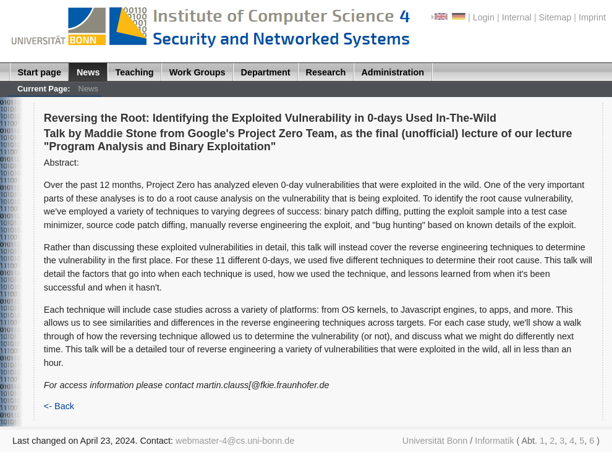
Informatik (494, 441)
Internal (517, 17)
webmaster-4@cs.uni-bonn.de (235, 441)
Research (326, 72)
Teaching (135, 72)
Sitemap (554, 17)
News (88, 72)
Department (266, 72)
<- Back (59, 406)
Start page (39, 72)
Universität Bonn (435, 441)
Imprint (592, 17)
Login (484, 17)
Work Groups (197, 72)
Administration (392, 72)
